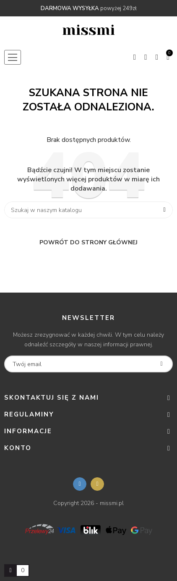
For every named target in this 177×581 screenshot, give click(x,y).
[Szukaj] (88, 210)
